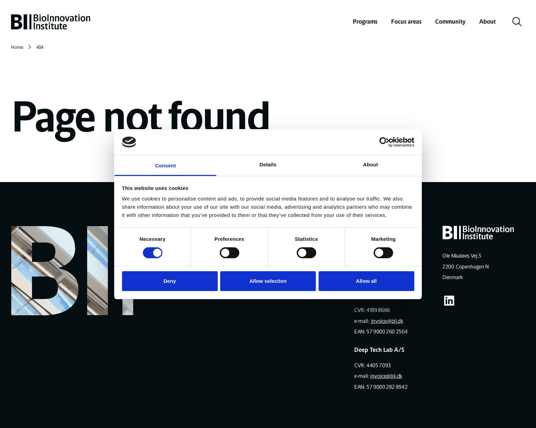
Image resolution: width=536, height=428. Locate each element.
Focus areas (406, 21)
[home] (50, 22)
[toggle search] (517, 21)
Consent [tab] (165, 165)
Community (450, 21)
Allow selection (267, 281)
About (487, 21)
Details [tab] (268, 164)
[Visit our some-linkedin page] (449, 300)
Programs (365, 21)
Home (17, 47)
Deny (169, 281)
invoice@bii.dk (386, 321)
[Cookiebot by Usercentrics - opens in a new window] (384, 142)
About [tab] (370, 164)
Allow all (366, 281)
